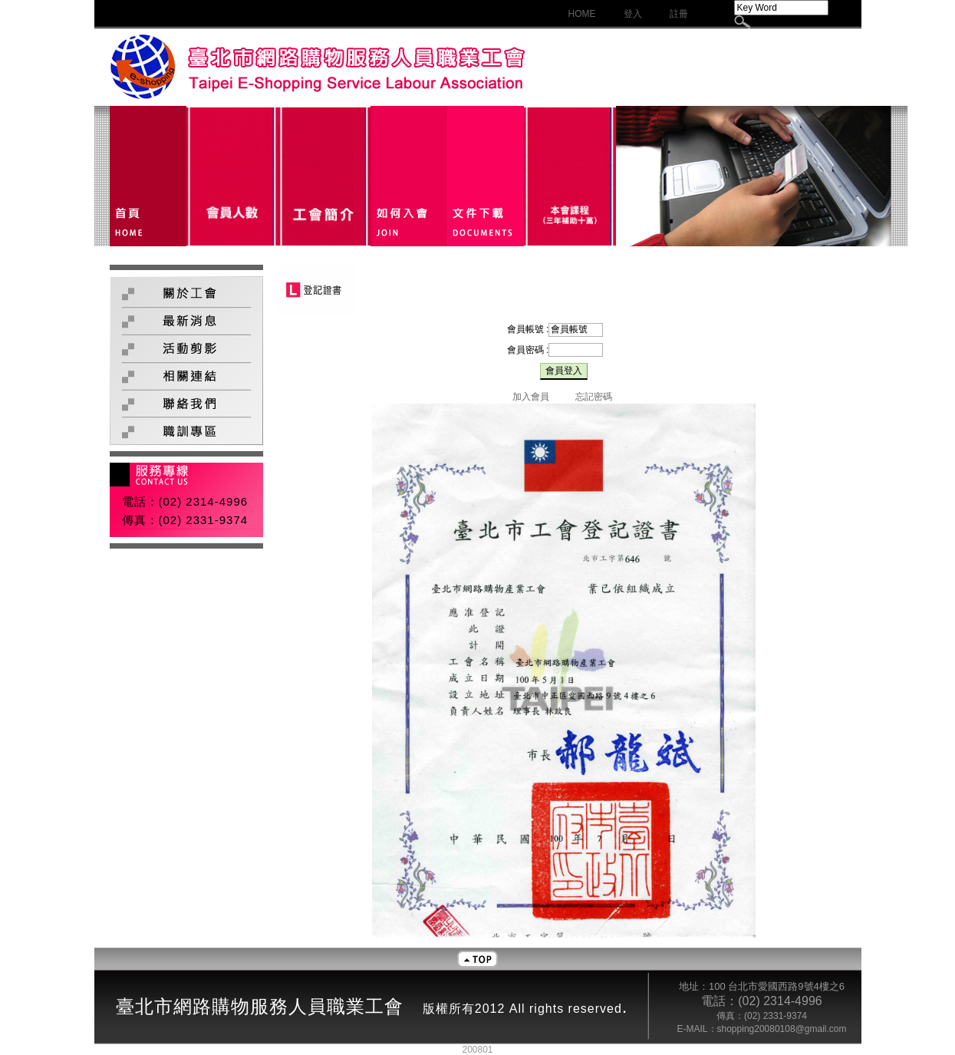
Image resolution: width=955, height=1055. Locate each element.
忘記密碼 (593, 396)
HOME (582, 13)
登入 (633, 13)
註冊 (679, 13)
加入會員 (530, 396)
